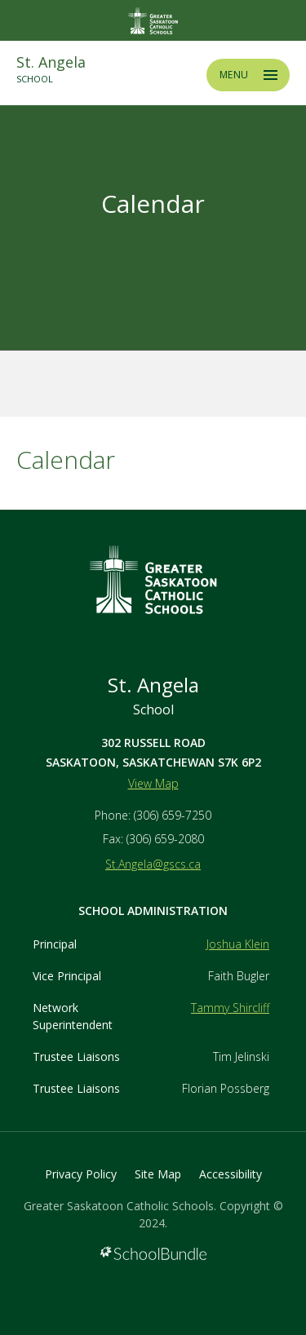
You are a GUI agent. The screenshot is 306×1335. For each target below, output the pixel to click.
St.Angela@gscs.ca (153, 864)
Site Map (158, 1174)
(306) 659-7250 (172, 815)
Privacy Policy (81, 1174)
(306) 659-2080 (165, 839)
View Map (153, 783)
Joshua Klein (237, 944)
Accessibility (230, 1174)
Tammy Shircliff (230, 1007)
